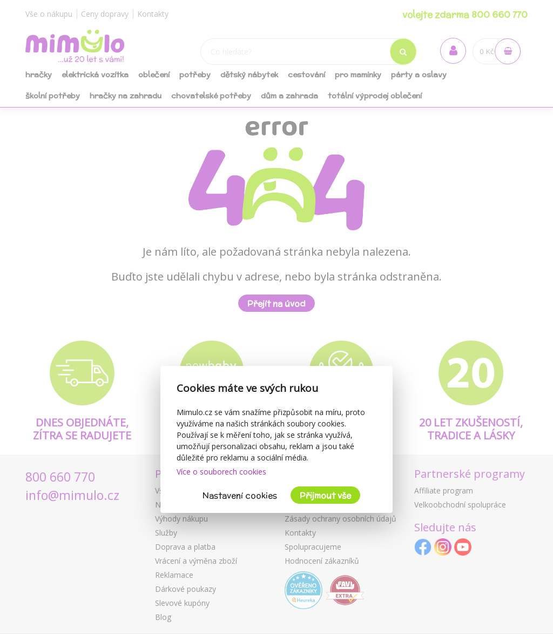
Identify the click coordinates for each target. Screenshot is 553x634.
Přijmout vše (325, 495)
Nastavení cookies (240, 495)
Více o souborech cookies (221, 471)
